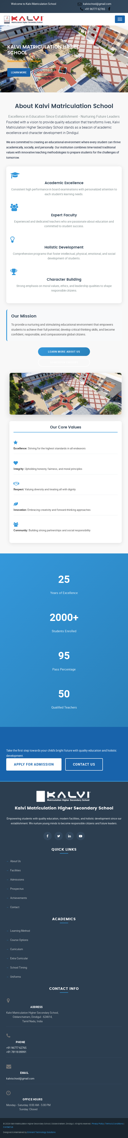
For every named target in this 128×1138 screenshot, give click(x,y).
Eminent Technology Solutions (41, 1132)
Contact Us (84, 764)
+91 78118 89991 (16, 1052)
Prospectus (17, 889)
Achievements (18, 898)
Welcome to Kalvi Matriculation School (33, 4)
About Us (15, 861)
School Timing (18, 967)
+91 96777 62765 (95, 9)
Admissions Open (48, 72)
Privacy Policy (98, 1123)
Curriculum (16, 949)
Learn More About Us (64, 351)
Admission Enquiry (64, 362)
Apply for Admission (34, 764)
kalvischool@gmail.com (97, 4)
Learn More (19, 72)
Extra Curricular (19, 958)
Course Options (19, 940)
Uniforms (15, 977)
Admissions (17, 879)
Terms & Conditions (114, 1123)
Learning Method (20, 931)
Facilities (15, 870)
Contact (14, 907)
